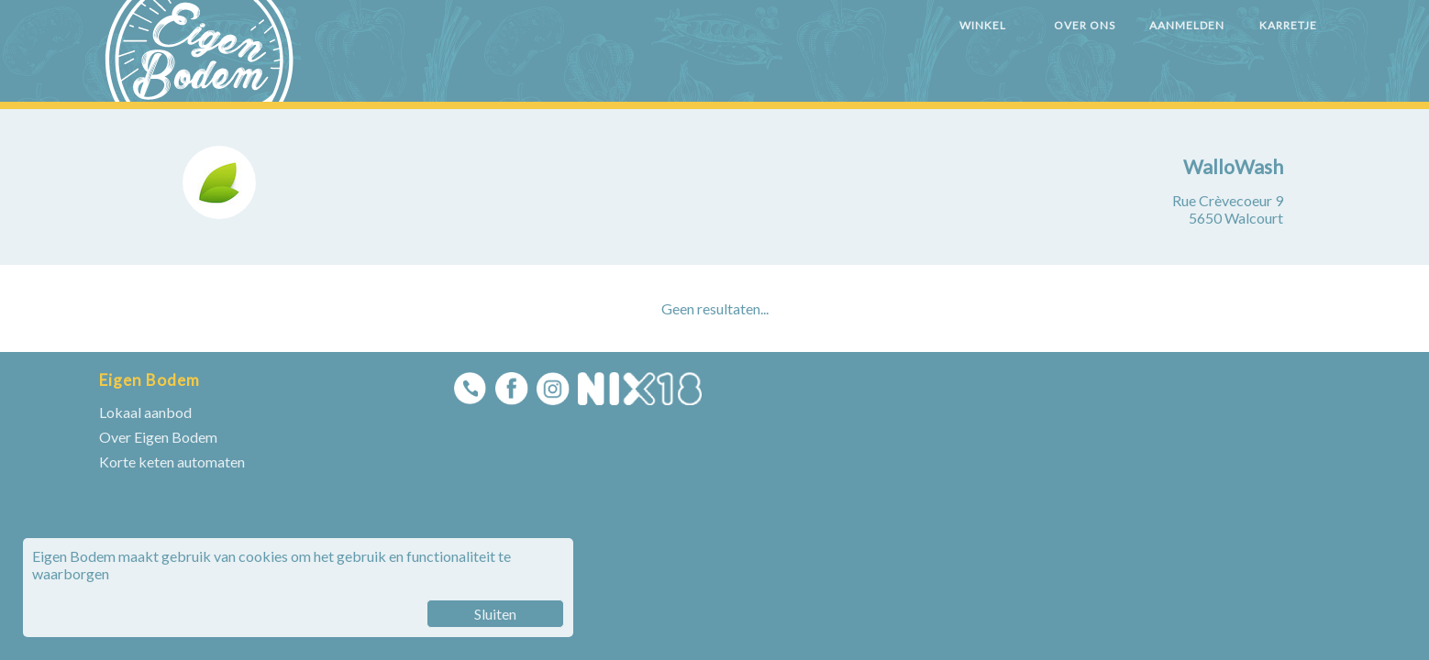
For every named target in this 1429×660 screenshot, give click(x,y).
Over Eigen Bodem (158, 437)
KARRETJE (1288, 25)
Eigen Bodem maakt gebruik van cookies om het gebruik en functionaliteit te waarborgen (298, 587)
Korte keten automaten (172, 461)
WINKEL (982, 25)
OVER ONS (1084, 25)
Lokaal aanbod (145, 412)
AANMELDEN (1186, 25)
